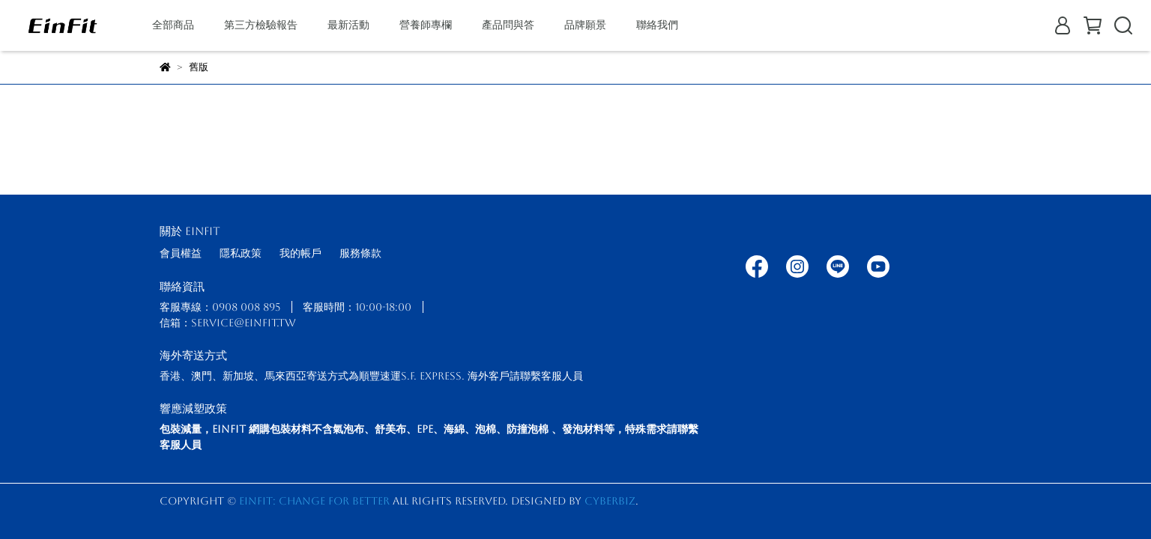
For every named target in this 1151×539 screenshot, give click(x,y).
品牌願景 (585, 25)
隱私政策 (241, 253)
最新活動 (348, 25)
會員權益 (181, 253)
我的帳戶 (300, 253)
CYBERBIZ (609, 501)
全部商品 (173, 25)
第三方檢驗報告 (260, 25)
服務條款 (360, 253)
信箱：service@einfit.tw (228, 323)
